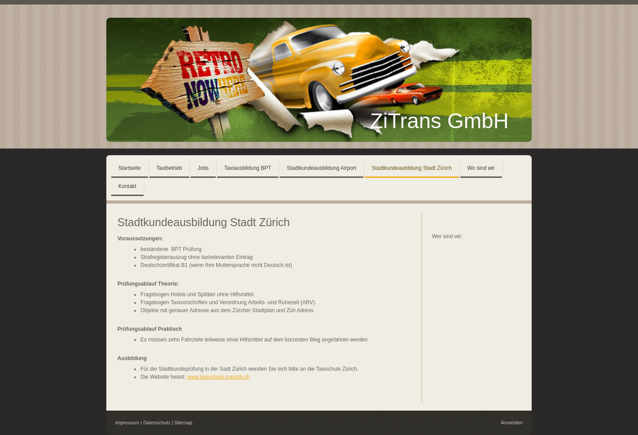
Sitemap (183, 422)
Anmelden (512, 422)
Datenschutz (156, 422)
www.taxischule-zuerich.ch (218, 377)
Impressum (127, 422)
